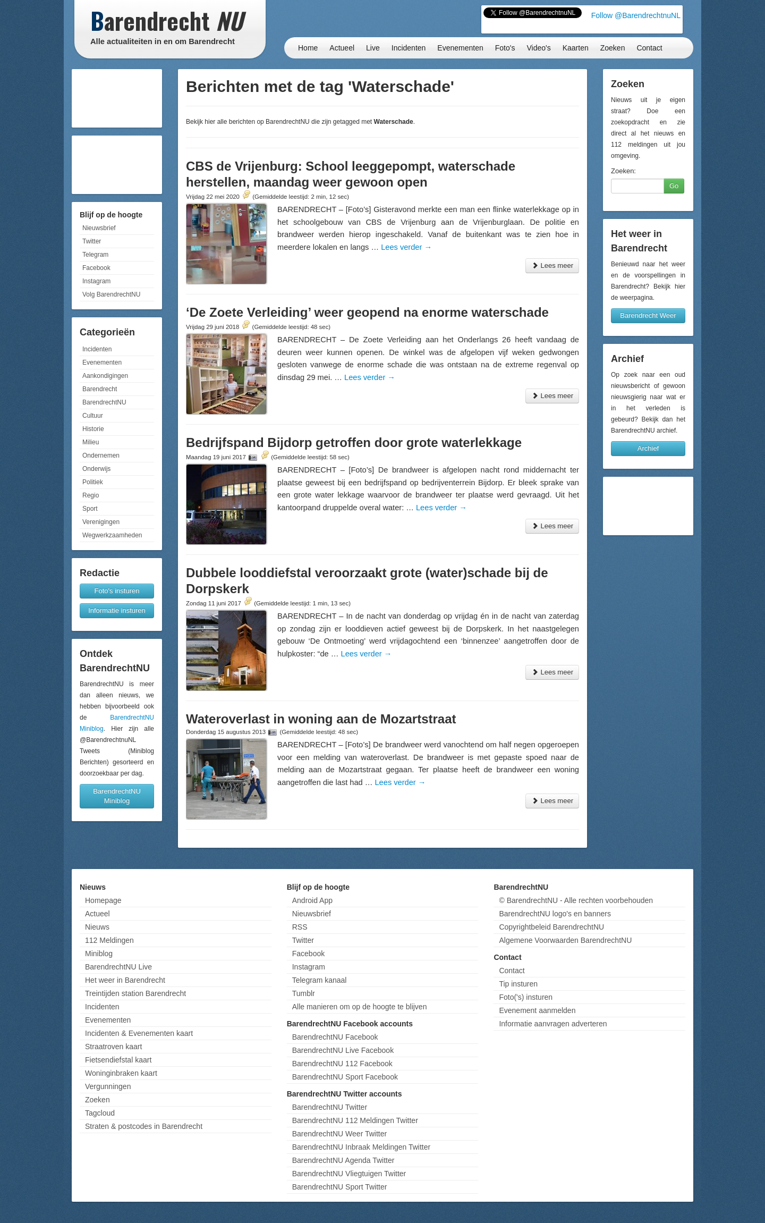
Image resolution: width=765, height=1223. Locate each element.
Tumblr (303, 993)
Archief (648, 448)
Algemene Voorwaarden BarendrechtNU (565, 940)
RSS (300, 927)
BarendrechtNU (104, 402)
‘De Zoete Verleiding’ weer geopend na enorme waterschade (367, 312)
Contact (649, 48)
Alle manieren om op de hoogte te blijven (359, 1006)
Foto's (505, 48)
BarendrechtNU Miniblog (117, 796)
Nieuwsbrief (99, 228)
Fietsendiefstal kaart (118, 1060)
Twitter (91, 241)
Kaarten (576, 48)
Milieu (90, 442)
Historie (93, 429)
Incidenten (409, 48)
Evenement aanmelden (537, 1010)
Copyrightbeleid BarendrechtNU (551, 927)
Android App (312, 900)
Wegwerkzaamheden (112, 535)
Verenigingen (101, 522)
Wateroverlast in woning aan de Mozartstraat (321, 719)
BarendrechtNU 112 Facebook (342, 1063)
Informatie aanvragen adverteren (553, 1023)
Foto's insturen (117, 591)
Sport (90, 508)
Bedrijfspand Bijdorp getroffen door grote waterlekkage (354, 442)
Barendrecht (99, 389)
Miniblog (99, 953)
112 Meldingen (109, 940)
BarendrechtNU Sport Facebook (345, 1077)
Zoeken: (623, 171)
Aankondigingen (105, 375)
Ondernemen (101, 455)
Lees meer (552, 265)
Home (308, 48)
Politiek (92, 482)
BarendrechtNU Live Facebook (343, 1050)
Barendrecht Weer (648, 315)
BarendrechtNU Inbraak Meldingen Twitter (361, 1147)
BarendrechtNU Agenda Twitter (343, 1160)
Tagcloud (100, 1113)
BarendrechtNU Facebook (335, 1037)
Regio (90, 495)
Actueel (341, 48)
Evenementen (460, 48)
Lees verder (406, 247)
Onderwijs (96, 469)
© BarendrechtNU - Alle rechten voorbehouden (576, 900)
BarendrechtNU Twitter (329, 1107)
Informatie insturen (117, 610)
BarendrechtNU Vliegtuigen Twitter (349, 1173)
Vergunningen (108, 1086)
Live (373, 48)
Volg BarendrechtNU (111, 294)
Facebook (96, 268)
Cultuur (92, 415)
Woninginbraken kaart (121, 1073)
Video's (538, 48)
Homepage (103, 900)
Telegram (95, 254)
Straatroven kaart (113, 1046)
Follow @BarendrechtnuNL (636, 15)
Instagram (96, 281)
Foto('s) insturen (525, 997)
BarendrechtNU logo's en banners (554, 913)
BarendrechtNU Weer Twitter (339, 1133)
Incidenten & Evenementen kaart (139, 1033)
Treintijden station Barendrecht (135, 993)
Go (673, 186)
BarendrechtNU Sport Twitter (339, 1187)
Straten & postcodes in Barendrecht (143, 1126)
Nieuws (97, 927)
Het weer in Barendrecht (125, 980)
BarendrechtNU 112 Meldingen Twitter (355, 1120)
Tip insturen (518, 984)
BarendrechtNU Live (118, 967)
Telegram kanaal (319, 980)
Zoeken (612, 48)
